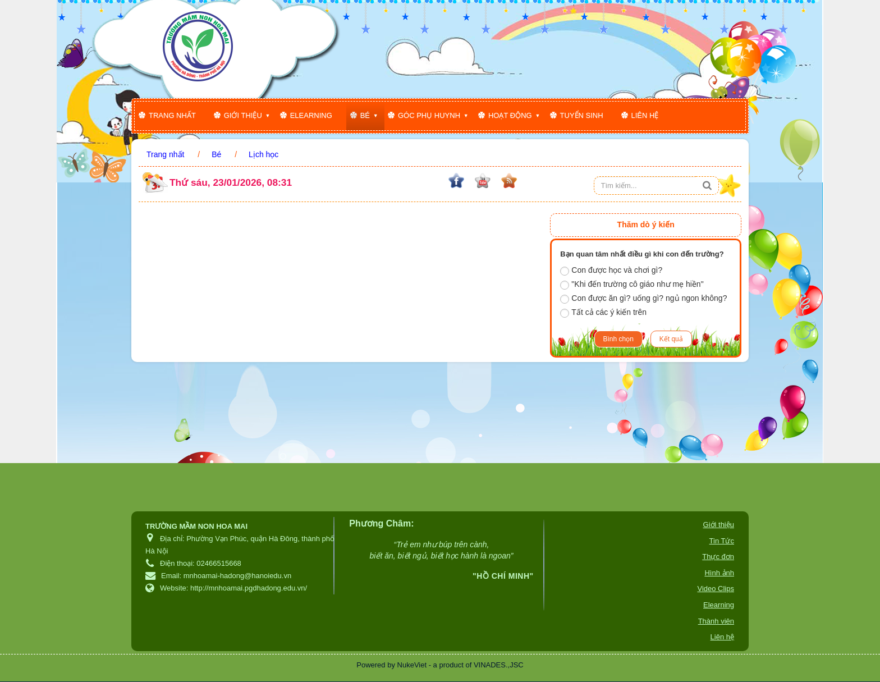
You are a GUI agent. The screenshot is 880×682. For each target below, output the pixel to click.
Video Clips (715, 588)
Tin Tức (721, 541)
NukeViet (412, 665)
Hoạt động (510, 115)
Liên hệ (645, 115)
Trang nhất (172, 115)
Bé (365, 115)
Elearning (311, 115)
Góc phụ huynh (429, 115)
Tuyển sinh (581, 115)
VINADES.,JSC (499, 665)
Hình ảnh (719, 573)
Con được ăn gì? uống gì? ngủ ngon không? (643, 299)
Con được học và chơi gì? (611, 271)
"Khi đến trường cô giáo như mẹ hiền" (631, 285)
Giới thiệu (243, 115)
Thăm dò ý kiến (646, 224)
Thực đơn (718, 556)
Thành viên (716, 621)
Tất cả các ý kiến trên (603, 313)
